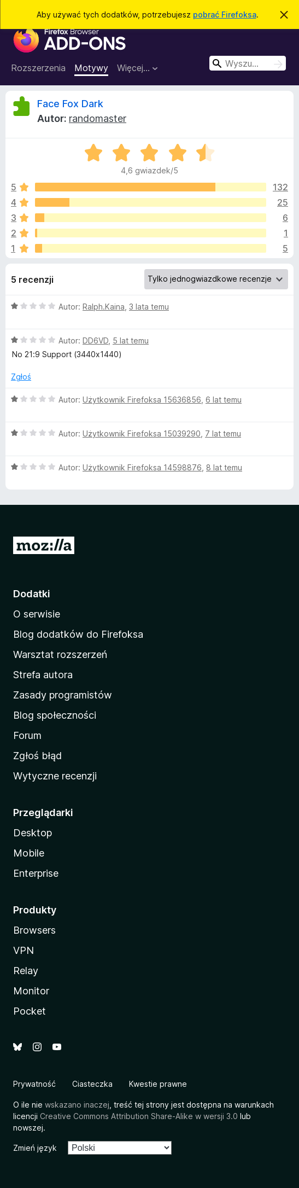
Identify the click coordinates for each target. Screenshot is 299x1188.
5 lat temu (131, 340)
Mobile (28, 853)
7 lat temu (223, 433)
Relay (25, 970)
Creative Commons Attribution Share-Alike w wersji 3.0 (139, 1116)
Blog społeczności (54, 715)
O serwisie (36, 614)
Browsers (34, 930)
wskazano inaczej (77, 1104)
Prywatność (34, 1083)
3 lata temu (149, 306)
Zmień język (35, 1147)
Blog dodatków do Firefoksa (78, 634)
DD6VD (95, 340)
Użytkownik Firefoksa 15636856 (142, 399)
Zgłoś (21, 376)
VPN (23, 950)
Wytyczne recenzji (55, 776)
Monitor (31, 991)
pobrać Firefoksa (224, 14)
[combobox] (247, 63)
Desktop (32, 832)
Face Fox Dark (70, 103)
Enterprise (35, 873)
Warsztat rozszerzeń (60, 654)
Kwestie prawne (158, 1083)
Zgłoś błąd (37, 755)
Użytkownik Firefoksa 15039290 (142, 433)
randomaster (97, 118)
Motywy (91, 67)
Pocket (29, 1011)
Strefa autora (43, 674)
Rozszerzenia (38, 67)
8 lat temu (224, 467)
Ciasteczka (92, 1083)
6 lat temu (224, 399)
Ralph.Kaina (104, 306)
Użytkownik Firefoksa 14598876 (142, 467)
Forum (27, 735)
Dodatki (31, 593)
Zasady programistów (62, 695)
